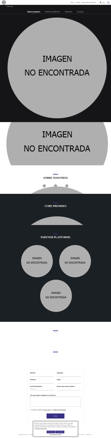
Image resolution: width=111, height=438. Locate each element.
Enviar (55, 416)
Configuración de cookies (55, 434)
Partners (68, 12)
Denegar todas (60, 432)
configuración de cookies (41, 428)
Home (3, 6)
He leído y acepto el (48, 410)
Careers (80, 12)
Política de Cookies (23, 434)
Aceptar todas (51, 432)
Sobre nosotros (33, 12)
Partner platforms (52, 12)
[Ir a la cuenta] (100, 2)
